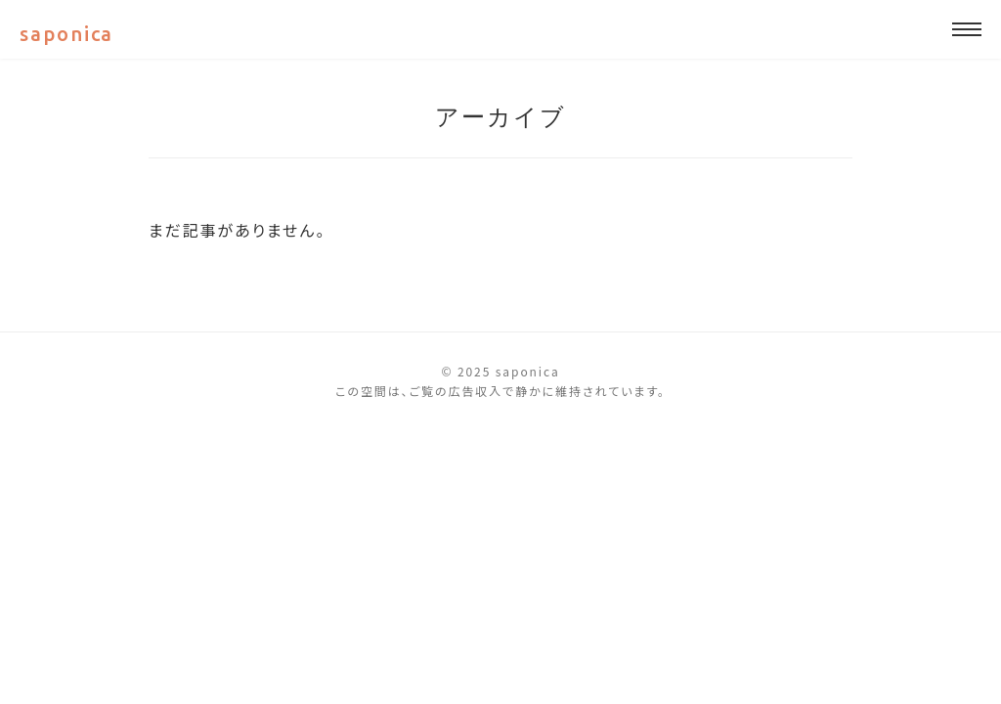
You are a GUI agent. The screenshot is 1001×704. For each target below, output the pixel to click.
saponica (66, 33)
